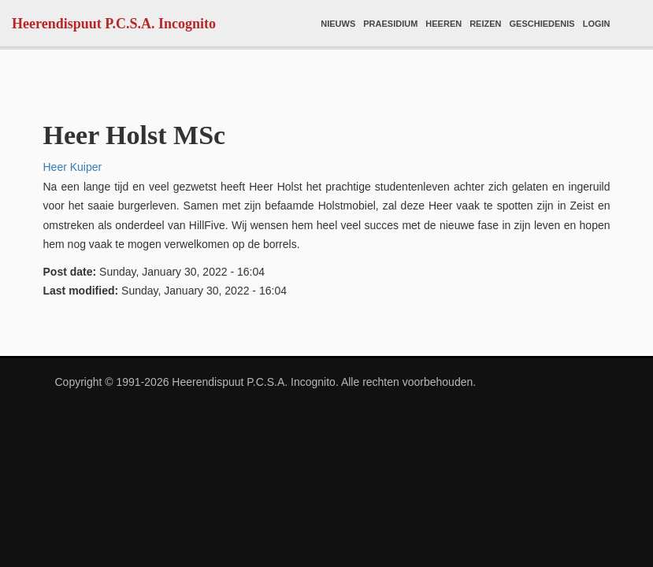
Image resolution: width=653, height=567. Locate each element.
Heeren (443, 23)
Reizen (485, 23)
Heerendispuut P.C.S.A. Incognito (114, 24)
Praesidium (390, 23)
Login (596, 23)
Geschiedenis (542, 23)
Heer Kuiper (72, 167)
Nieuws (338, 23)
